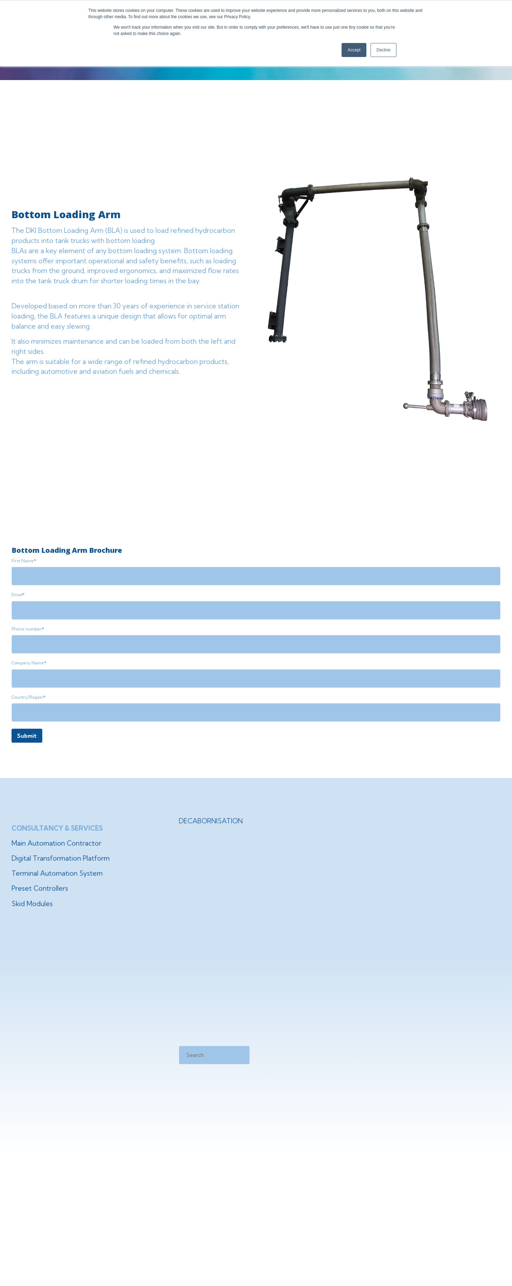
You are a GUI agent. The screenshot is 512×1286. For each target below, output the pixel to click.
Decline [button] (383, 50)
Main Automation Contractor (56, 859)
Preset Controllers (40, 904)
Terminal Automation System (57, 889)
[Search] (214, 1055)
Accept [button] (354, 50)
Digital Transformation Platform (61, 874)
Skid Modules (32, 919)
